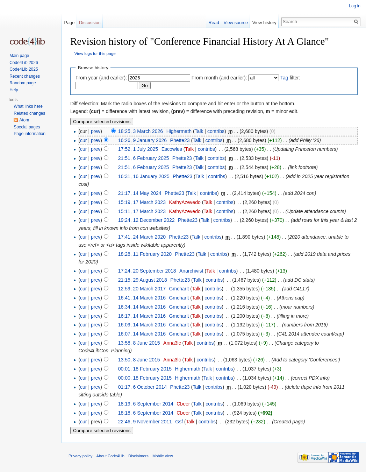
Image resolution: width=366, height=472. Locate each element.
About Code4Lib (110, 456)
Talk (199, 131)
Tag (284, 77)
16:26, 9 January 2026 (142, 140)
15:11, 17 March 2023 (142, 211)
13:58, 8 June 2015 (139, 343)
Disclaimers (138, 456)
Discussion (90, 22)
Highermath (179, 131)
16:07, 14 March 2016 (142, 334)
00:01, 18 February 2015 (145, 369)
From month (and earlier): (219, 77)
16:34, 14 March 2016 (142, 307)
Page (69, 22)
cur (83, 140)
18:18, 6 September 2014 (145, 413)
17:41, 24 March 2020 (142, 237)
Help (13, 89)
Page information (29, 133)
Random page (22, 82)
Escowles (172, 149)
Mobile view (162, 456)
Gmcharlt (179, 288)
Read (213, 22)
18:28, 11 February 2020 (145, 254)
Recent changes (24, 76)
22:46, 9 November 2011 (145, 421)
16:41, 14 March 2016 (142, 298)
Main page (19, 55)
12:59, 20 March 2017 (142, 288)
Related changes (29, 113)
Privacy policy (80, 456)
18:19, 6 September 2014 (145, 404)
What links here (28, 106)
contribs (215, 131)
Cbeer (183, 404)
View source (236, 22)
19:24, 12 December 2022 (146, 220)
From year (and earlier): (101, 77)
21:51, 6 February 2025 (143, 158)
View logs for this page (95, 53)
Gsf (179, 421)
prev (95, 131)
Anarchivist (191, 271)
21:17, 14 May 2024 (140, 193)
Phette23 (180, 140)
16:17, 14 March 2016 (142, 316)
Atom (24, 120)
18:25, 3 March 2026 (140, 131)
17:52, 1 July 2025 (138, 149)
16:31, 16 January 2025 (144, 176)
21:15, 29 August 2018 (142, 280)
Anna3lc (172, 343)
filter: (290, 77)
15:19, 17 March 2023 (142, 202)
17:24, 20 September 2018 (147, 271)
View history (264, 22)
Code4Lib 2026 (23, 62)
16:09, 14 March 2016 (142, 324)
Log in (354, 5)
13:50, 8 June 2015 (139, 359)
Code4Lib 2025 (23, 69)
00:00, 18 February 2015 (145, 378)
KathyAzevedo (184, 202)
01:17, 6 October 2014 (142, 387)
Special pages (27, 127)
